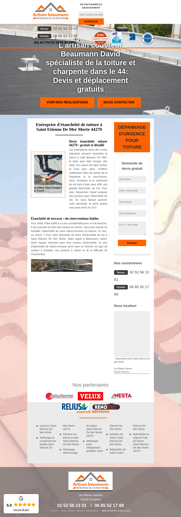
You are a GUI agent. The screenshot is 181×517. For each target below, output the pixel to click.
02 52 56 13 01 (58, 28)
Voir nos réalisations (67, 102)
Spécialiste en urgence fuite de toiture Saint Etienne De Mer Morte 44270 (141, 442)
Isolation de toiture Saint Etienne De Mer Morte (116, 439)
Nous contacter (119, 102)
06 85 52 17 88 (58, 36)
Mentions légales (116, 510)
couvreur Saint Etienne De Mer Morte (48, 429)
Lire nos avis (21, 510)
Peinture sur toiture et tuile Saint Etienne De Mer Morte (71, 439)
